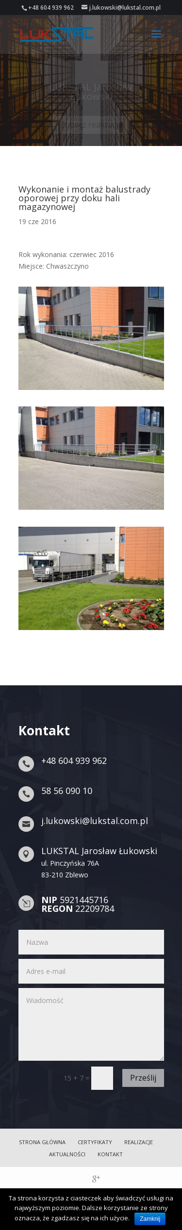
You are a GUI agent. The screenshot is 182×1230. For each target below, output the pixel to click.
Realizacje (138, 1142)
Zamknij (150, 1218)
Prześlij (143, 1077)
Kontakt (110, 1154)
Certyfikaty (95, 1142)
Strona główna (42, 1142)
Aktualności (67, 1154)
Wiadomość (91, 1024)
